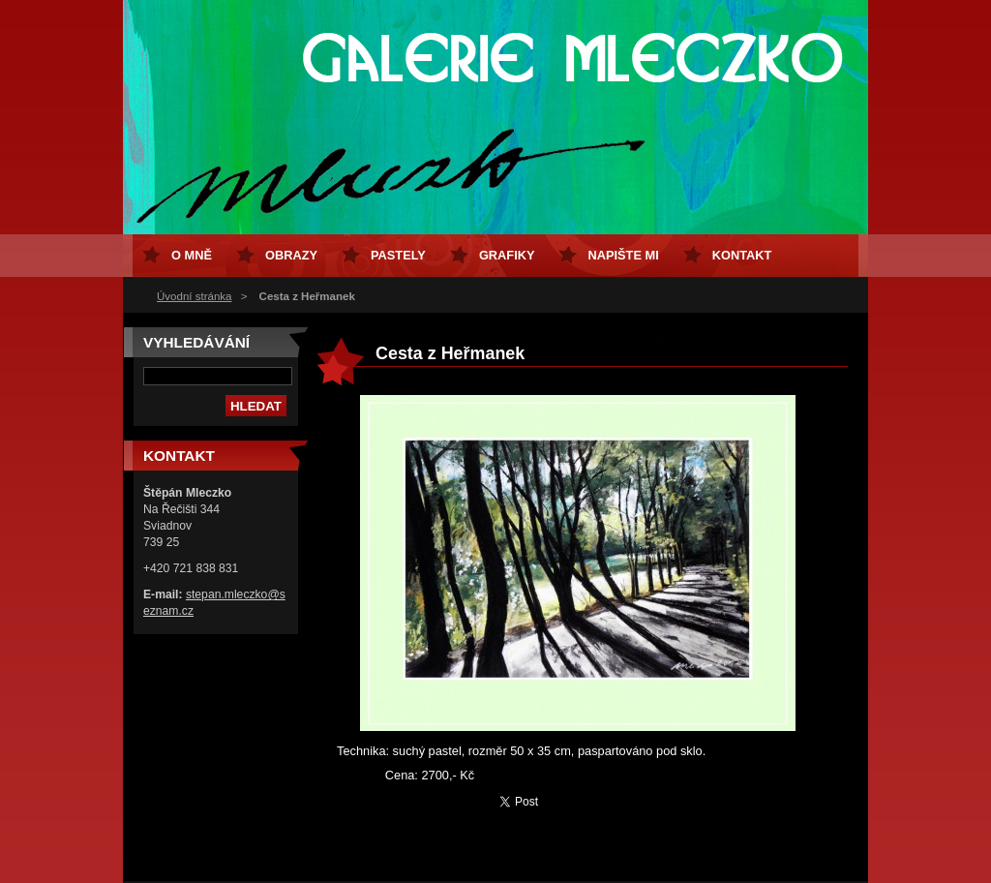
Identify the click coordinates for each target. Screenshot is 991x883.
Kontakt (742, 255)
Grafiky (507, 255)
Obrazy (291, 255)
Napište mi (622, 255)
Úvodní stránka (194, 296)
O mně (191, 255)
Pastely (398, 255)
